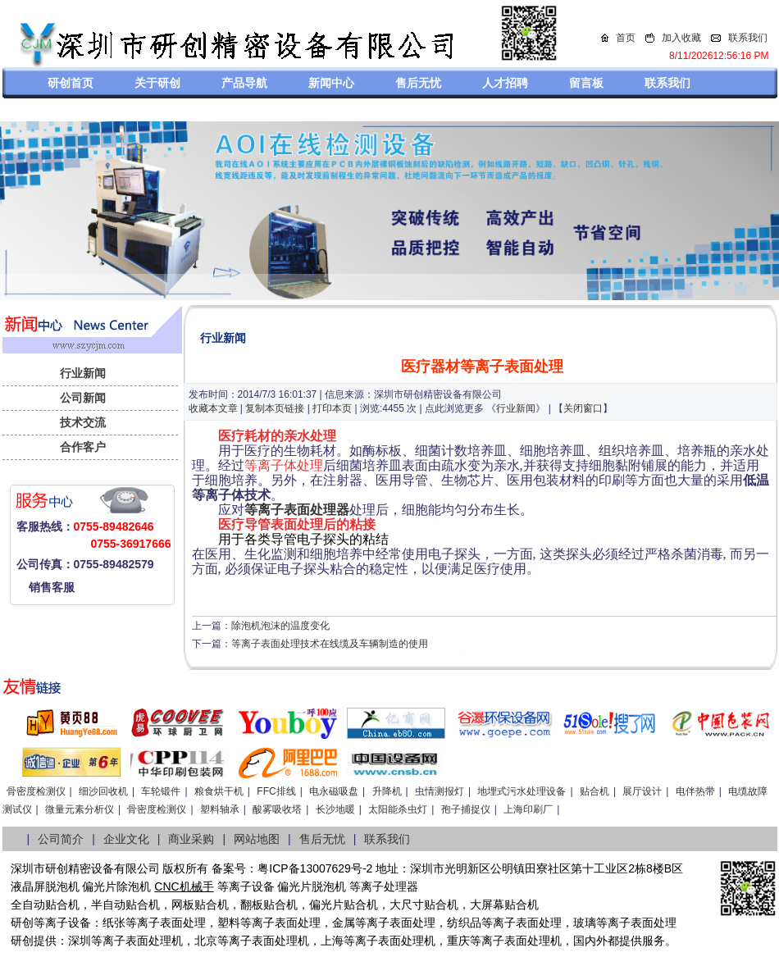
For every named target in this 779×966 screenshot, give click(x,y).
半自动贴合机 (125, 904)
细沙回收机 (103, 791)
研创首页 (70, 82)
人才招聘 (505, 82)
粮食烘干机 (219, 791)
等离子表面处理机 (137, 940)
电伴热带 (695, 791)
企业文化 (126, 838)
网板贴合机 (200, 904)
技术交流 (83, 422)
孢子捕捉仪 (465, 809)
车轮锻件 (160, 791)
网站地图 (257, 838)
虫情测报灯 (439, 791)
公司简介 (61, 838)
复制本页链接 (274, 408)
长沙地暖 (335, 809)
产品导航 (244, 82)
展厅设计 (642, 791)
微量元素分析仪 (79, 809)
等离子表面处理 (165, 922)
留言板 (586, 82)
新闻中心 (331, 82)
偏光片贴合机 (343, 904)
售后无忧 (418, 82)
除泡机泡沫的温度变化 (280, 625)
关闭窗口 (583, 408)
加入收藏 (681, 37)
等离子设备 (246, 886)
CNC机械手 (183, 886)
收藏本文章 (213, 408)
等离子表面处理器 (296, 510)
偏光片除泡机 (116, 886)
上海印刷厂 (528, 809)
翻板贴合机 (269, 904)
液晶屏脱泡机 (45, 886)
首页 (626, 37)
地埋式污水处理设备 (521, 791)
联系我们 (748, 37)
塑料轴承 (219, 809)
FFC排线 (276, 791)
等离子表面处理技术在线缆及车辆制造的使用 (329, 643)
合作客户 (83, 446)
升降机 (387, 791)
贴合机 (594, 791)
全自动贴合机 (45, 904)
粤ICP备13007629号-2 (314, 868)
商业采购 (191, 838)
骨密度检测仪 (36, 791)
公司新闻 (83, 397)
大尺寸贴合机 (424, 904)
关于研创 (157, 82)
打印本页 (332, 408)
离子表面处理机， (527, 940)
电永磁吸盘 (333, 791)
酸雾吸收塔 (277, 809)
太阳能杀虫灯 (397, 809)
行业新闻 (83, 373)
